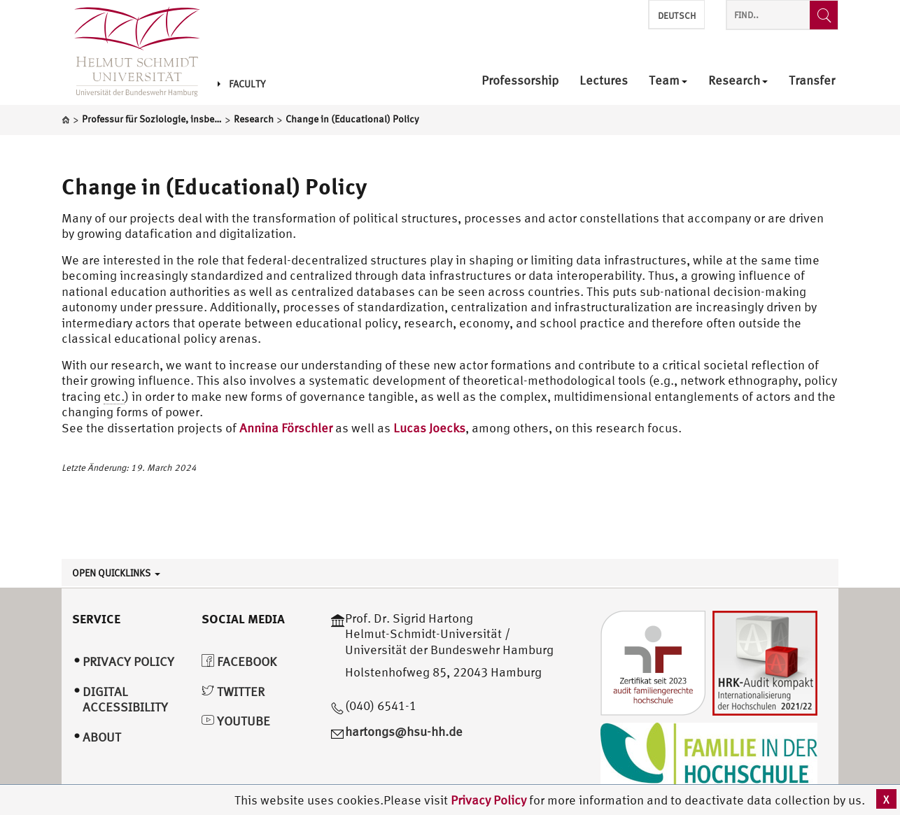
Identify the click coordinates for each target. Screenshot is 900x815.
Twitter (233, 691)
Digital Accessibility (125, 699)
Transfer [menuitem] (812, 80)
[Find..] (824, 15)
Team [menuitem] (668, 80)
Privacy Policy (490, 800)
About (102, 737)
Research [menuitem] (738, 80)
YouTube (236, 721)
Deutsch (677, 16)
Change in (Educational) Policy (214, 186)
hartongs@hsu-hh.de (404, 731)
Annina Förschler (285, 427)
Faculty (241, 84)
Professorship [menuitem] (519, 80)
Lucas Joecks (429, 427)
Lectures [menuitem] (603, 80)
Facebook (239, 661)
